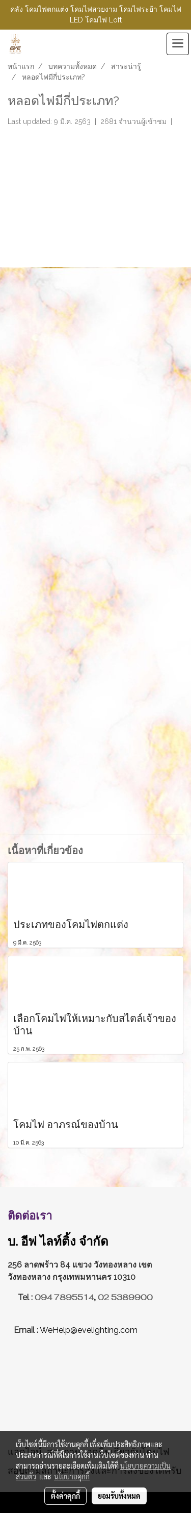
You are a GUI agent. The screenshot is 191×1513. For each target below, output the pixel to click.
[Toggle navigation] (178, 44)
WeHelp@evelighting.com (90, 1330)
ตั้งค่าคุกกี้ (65, 1495)
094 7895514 (64, 1297)
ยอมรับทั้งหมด (119, 1495)
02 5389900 (125, 1297)
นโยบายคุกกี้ (72, 1476)
